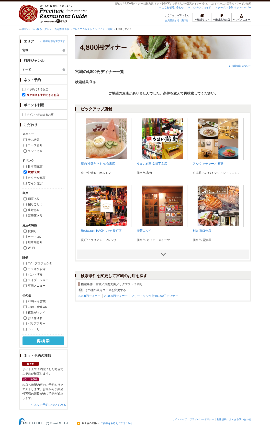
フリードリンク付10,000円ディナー (154, 296)
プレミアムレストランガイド (88, 29)
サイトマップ (179, 419)
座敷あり (34, 210)
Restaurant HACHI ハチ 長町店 (101, 230)
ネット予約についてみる (50, 405)
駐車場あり (35, 242)
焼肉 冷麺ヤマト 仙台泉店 (98, 163)
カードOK (34, 237)
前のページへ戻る (32, 29)
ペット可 (34, 329)
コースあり (35, 145)
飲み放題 (34, 140)
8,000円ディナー (90, 296)
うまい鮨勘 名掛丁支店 (152, 163)
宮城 (110, 29)
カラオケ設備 (36, 269)
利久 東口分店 (202, 230)
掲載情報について (241, 65)
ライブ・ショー (38, 280)
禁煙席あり (35, 215)
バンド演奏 (35, 274)
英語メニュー (36, 285)
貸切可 (32, 231)
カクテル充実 (36, 177)
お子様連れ (35, 318)
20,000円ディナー (116, 296)
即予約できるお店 (37, 89)
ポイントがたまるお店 (40, 114)
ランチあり (35, 151)
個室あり (34, 198)
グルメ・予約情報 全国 (56, 29)
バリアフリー (36, 323)
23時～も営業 (37, 301)
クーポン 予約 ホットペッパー (234, 7)
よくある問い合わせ (173, 7)
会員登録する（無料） (177, 20)
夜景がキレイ (36, 312)
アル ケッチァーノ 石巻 (208, 163)
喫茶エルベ (144, 230)
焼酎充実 (34, 172)
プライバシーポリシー (202, 419)
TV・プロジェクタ (40, 263)
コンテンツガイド (201, 7)
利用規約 (221, 419)
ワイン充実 (35, 183)
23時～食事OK (37, 307)
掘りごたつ (35, 204)
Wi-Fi (31, 248)
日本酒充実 (35, 166)
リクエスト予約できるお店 (43, 95)
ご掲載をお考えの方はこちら (117, 423)
